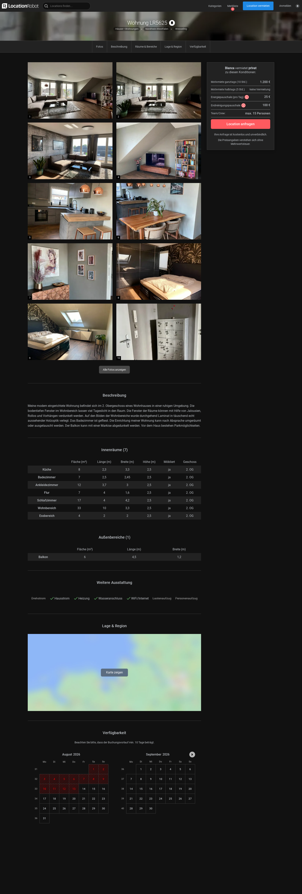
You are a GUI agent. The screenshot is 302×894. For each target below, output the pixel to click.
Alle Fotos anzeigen (114, 369)
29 (93, 808)
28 (83, 808)
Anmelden (285, 5)
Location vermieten (258, 5)
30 (103, 808)
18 (54, 798)
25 (54, 808)
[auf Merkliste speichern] (172, 23)
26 (64, 808)
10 (160, 779)
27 (74, 808)
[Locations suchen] (66, 6)
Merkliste (232, 6)
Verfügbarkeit (198, 46)
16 (103, 788)
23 (103, 798)
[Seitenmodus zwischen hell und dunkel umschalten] (297, 5)
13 (190, 779)
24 (44, 808)
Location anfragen (240, 124)
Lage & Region (173, 46)
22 (93, 798)
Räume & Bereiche (146, 46)
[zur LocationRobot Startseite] (19, 6)
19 (64, 798)
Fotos (99, 46)
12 (180, 779)
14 (83, 788)
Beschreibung (119, 46)
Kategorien (214, 6)
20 (74, 798)
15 (93, 788)
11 (170, 779)
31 (44, 818)
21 (83, 798)
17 (44, 798)
